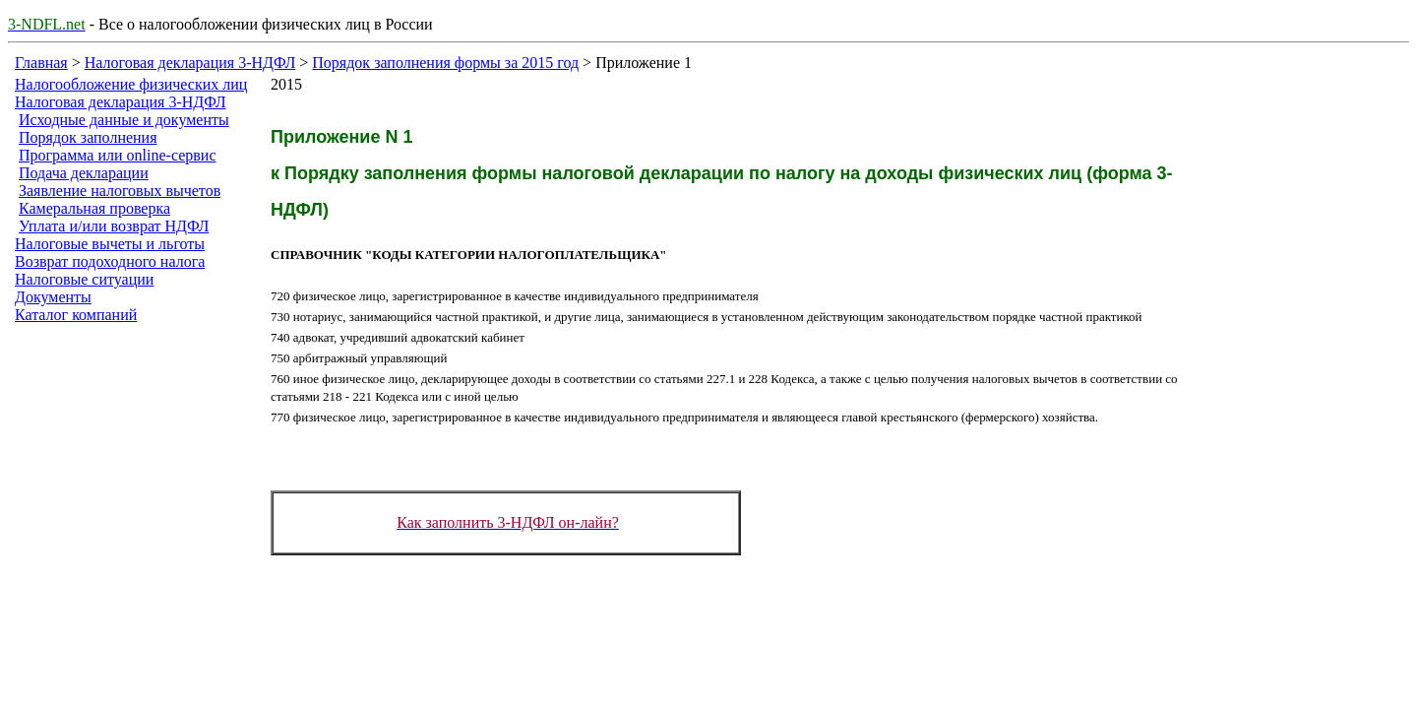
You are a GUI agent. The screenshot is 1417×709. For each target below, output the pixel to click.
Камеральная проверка (94, 208)
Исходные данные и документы (124, 119)
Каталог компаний (76, 314)
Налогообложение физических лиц (131, 84)
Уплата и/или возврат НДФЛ (114, 226)
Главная (41, 62)
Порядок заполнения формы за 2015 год (445, 62)
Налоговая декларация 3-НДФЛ (190, 62)
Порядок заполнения (88, 137)
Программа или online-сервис (117, 155)
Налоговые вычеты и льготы (110, 243)
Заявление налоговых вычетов (119, 190)
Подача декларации (84, 172)
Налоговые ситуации (84, 279)
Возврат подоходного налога (110, 261)
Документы (53, 297)
